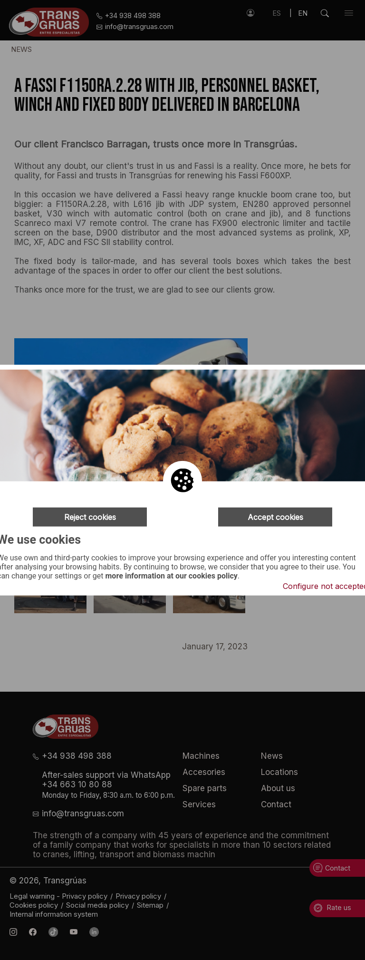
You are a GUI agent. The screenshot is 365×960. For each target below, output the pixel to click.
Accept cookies (275, 517)
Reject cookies (90, 517)
